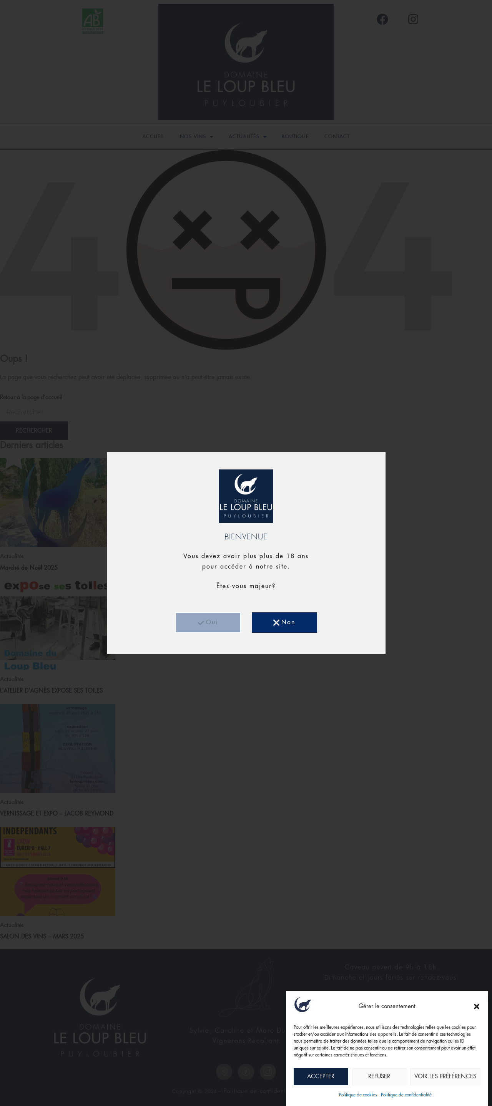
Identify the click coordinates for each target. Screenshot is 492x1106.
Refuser (379, 1077)
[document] (246, 553)
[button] (476, 1007)
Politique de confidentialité (406, 1095)
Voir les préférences (445, 1077)
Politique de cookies (358, 1095)
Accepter (320, 1077)
